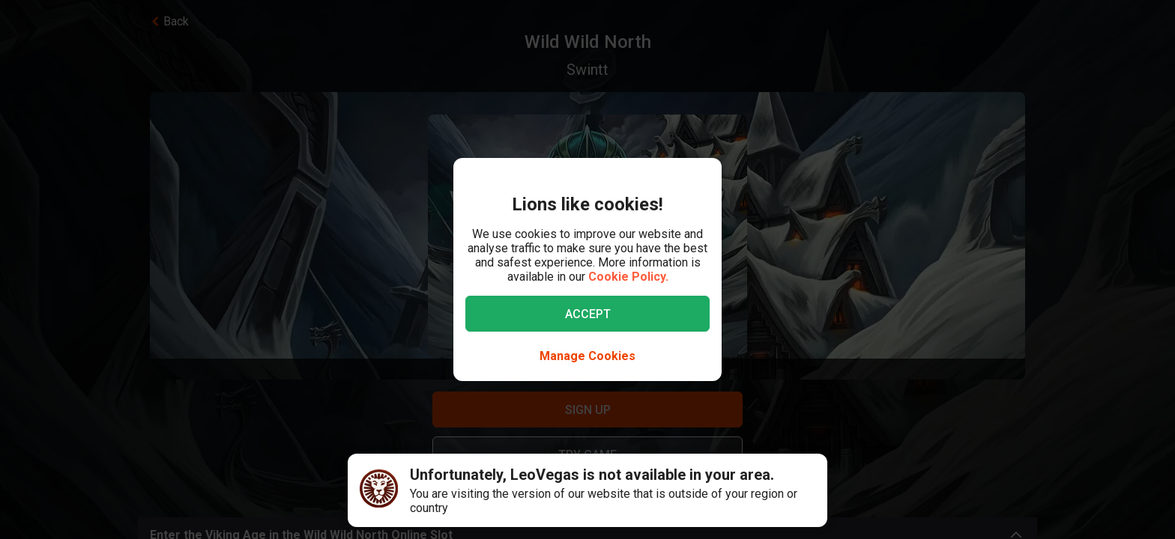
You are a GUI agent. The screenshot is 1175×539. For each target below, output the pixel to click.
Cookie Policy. (628, 277)
